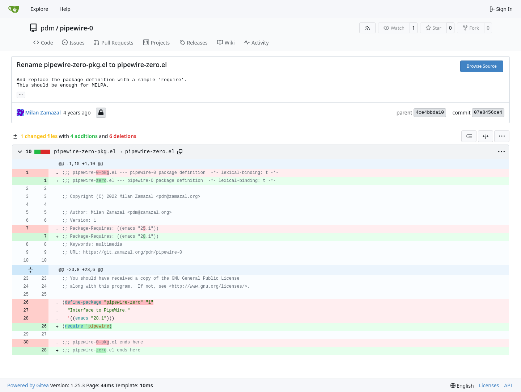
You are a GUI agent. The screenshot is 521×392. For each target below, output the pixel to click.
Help (65, 8)
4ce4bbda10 (430, 112)
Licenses (489, 385)
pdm (48, 28)
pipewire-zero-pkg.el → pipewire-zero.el (114, 152)
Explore (39, 8)
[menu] (501, 136)
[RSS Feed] (367, 27)
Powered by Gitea (28, 385)
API (508, 385)
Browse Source (482, 66)
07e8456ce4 (488, 112)
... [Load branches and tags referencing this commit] (21, 94)
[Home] (14, 9)
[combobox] (468, 136)
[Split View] (485, 136)
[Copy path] (180, 152)
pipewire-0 (76, 28)
